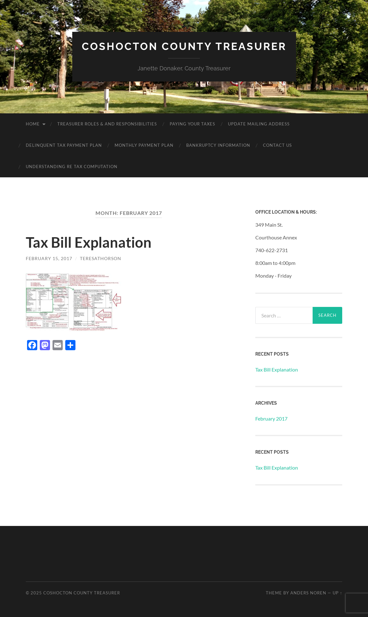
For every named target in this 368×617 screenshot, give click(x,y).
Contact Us (277, 145)
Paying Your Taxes (192, 123)
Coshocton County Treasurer (184, 46)
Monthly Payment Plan (144, 145)
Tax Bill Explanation (89, 242)
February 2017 (271, 418)
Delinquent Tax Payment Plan (64, 145)
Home (33, 123)
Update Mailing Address (259, 123)
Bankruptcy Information (218, 145)
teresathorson (100, 258)
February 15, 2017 (49, 258)
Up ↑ (337, 592)
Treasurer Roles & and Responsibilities (107, 123)
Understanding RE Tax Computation (71, 166)
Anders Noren (308, 592)
